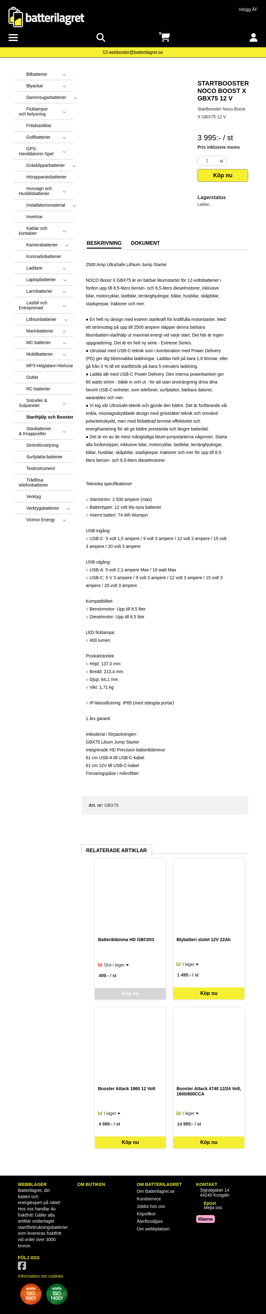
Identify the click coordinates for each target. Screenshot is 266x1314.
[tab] (104, 243)
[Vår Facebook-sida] (23, 1267)
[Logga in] (254, 38)
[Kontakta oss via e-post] (133, 52)
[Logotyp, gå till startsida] (46, 16)
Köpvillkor (146, 1213)
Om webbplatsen (153, 1228)
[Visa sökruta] (100, 38)
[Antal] (207, 161)
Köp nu (222, 175)
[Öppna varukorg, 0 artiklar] (165, 38)
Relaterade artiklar (116, 850)
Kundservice (149, 1198)
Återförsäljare (150, 1221)
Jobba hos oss (151, 1206)
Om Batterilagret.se (156, 1191)
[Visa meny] (13, 38)
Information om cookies (40, 1276)
